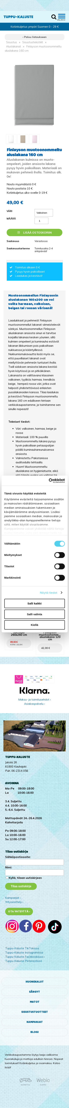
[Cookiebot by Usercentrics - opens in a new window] (49, 480)
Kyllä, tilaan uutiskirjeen (25, 878)
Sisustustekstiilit (32, 42)
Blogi (34, 1032)
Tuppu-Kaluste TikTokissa (22, 948)
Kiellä (34, 624)
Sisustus (11, 42)
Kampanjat (34, 1022)
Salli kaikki (34, 603)
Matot (34, 1001)
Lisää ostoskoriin (34, 232)
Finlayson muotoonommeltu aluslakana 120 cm (50, 636)
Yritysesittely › (14, 902)
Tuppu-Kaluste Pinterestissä (23, 961)
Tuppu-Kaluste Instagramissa (24, 952)
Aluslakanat (13, 46)
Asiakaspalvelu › (34, 703)
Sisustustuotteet (34, 1012)
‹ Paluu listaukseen (35, 37)
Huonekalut (35, 981)
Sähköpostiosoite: (18, 857)
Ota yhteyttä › (19, 911)
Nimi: (8, 867)
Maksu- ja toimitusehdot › (34, 699)
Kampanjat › (13, 898)
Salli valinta (34, 614)
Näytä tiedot (48, 592)
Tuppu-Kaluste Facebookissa (24, 956)
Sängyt (34, 991)
